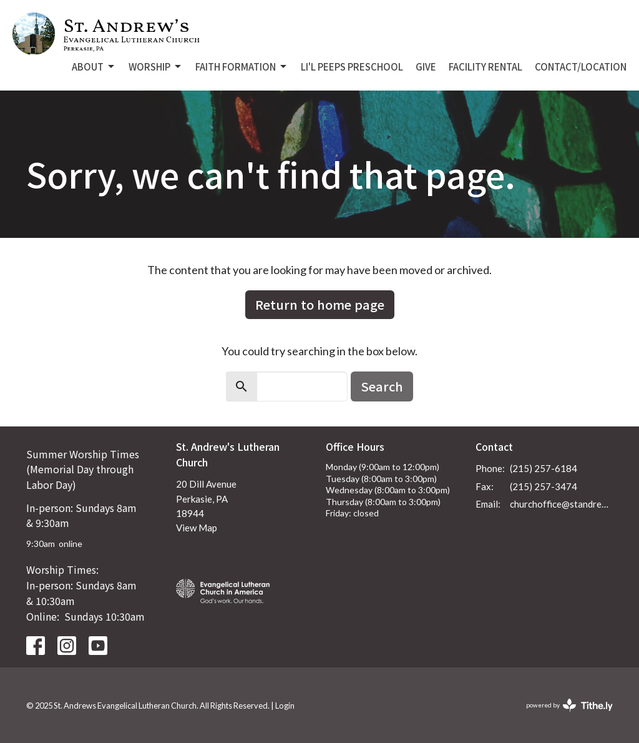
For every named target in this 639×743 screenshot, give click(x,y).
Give (426, 66)
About (94, 66)
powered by (569, 705)
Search (382, 386)
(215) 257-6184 (543, 468)
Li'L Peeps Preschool (352, 66)
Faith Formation (241, 66)
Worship (156, 66)
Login (285, 706)
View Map (196, 527)
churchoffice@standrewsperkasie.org (561, 503)
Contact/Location (581, 66)
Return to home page (319, 304)
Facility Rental (485, 66)
